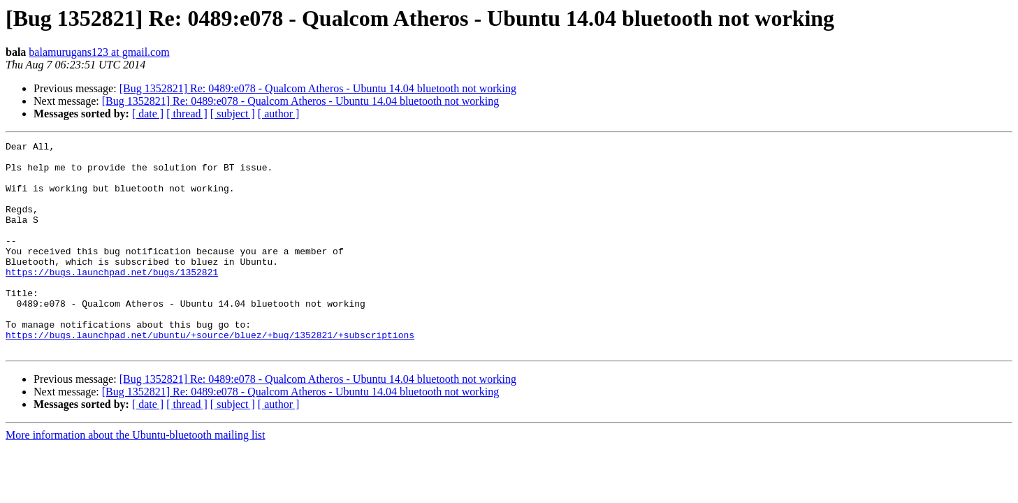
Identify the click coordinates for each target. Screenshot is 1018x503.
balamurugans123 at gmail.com (99, 52)
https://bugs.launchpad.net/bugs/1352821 (112, 299)
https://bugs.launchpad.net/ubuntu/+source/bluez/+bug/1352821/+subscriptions (210, 374)
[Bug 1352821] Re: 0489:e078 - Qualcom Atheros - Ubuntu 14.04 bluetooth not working (317, 88)
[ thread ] (187, 113)
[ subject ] (232, 113)
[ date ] (147, 113)
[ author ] (279, 113)
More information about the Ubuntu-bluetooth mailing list (136, 477)
